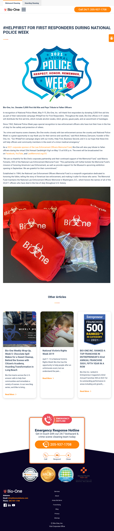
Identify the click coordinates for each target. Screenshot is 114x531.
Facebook (10, 153)
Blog (57, 509)
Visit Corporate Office (57, 526)
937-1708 (14, 501)
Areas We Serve (57, 500)
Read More (9, 394)
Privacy (57, 513)
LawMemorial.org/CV (37, 153)
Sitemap (57, 518)
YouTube (19, 153)
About (57, 496)
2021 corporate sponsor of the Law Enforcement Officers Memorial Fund (39, 147)
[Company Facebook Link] (5, 505)
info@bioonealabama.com (18, 498)
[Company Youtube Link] (13, 505)
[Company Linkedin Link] (9, 505)
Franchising (57, 505)
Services (57, 491)
